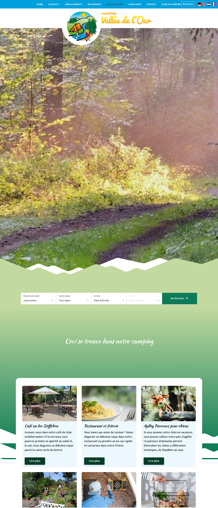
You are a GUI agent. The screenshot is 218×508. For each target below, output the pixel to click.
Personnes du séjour (31, 295)
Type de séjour (64, 295)
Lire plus (34, 461)
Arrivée (97, 295)
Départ (132, 295)
